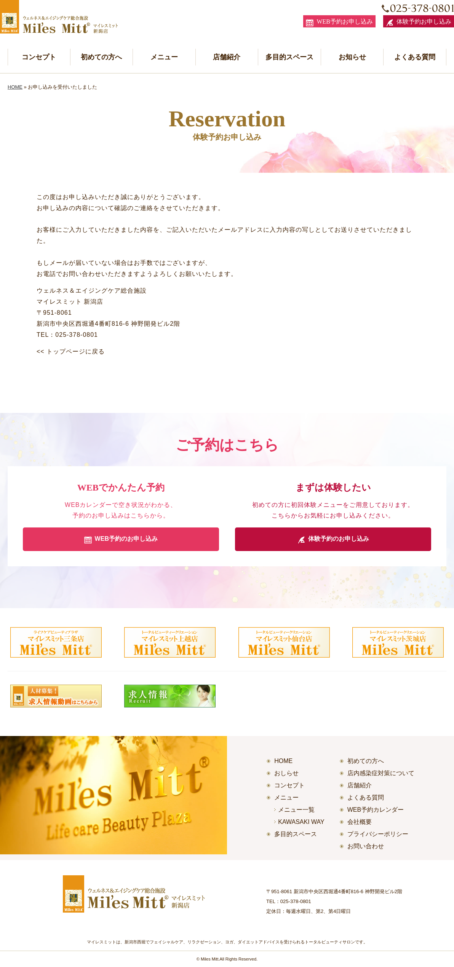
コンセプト (39, 57)
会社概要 (359, 822)
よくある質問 (414, 57)
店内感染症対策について (380, 773)
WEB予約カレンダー (375, 809)
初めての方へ (101, 57)
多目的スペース (289, 57)
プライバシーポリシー (377, 834)
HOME (15, 87)
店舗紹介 (226, 57)
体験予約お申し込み (418, 22)
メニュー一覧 (296, 809)
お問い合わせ (365, 846)
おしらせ (286, 773)
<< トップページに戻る (71, 351)
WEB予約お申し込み (339, 22)
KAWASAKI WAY (301, 822)
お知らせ (352, 57)
